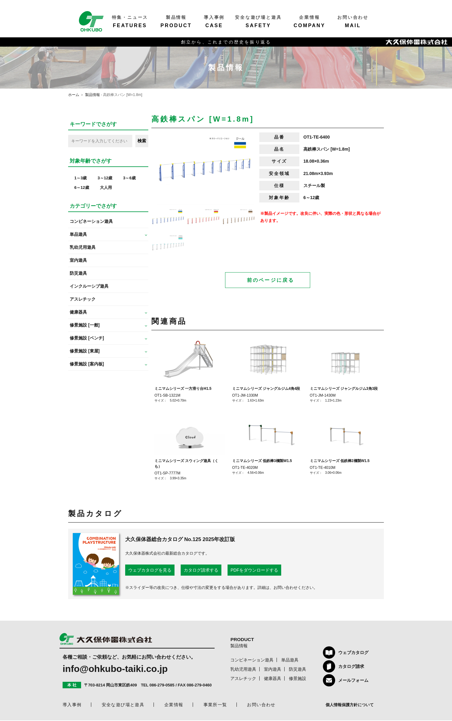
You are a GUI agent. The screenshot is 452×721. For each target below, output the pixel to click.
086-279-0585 (162, 685)
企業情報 (173, 705)
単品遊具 (289, 660)
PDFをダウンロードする (254, 570)
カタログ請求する (201, 570)
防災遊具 (78, 273)
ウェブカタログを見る (149, 570)
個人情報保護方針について (350, 705)
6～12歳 (81, 187)
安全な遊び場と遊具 (123, 705)
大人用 (106, 187)
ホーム (73, 95)
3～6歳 (129, 178)
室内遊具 (78, 260)
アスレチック (83, 299)
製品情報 (92, 95)
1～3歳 (80, 178)
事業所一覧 (215, 705)
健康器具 (272, 679)
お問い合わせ (261, 705)
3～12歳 (104, 178)
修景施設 (297, 679)
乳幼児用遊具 (83, 247)
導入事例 (72, 705)
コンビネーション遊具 (91, 221)
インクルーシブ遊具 (89, 286)
